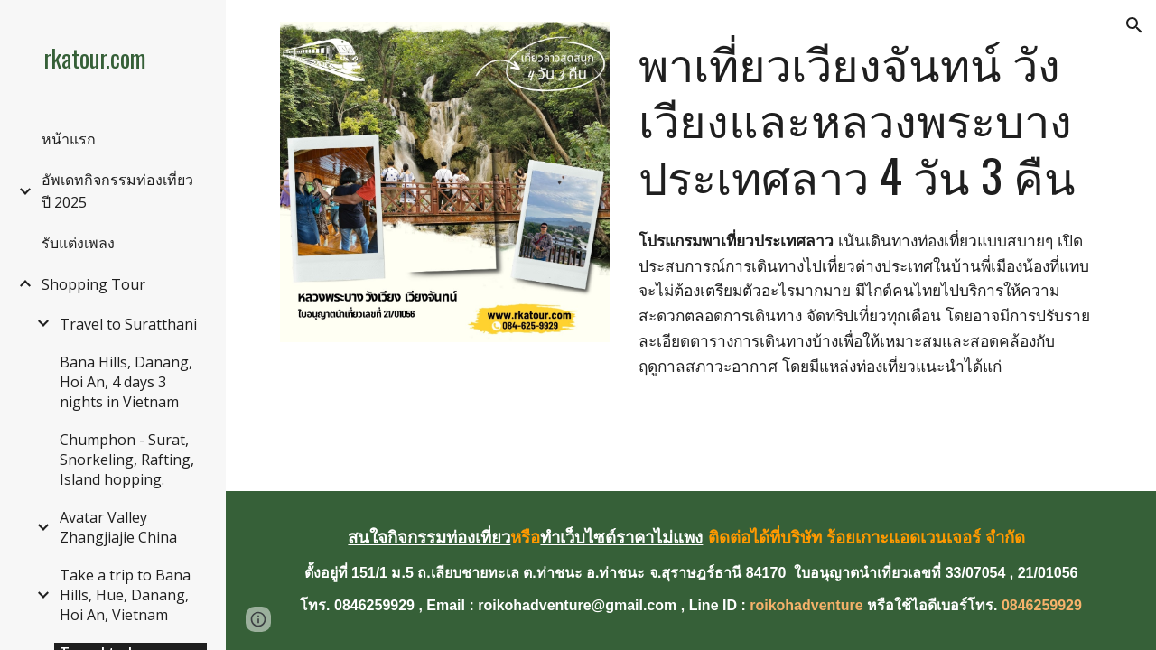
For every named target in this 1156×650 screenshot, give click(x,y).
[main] (866, 119)
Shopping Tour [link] (93, 284)
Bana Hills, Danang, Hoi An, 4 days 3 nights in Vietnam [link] (126, 382)
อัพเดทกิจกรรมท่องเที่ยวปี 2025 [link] (117, 191)
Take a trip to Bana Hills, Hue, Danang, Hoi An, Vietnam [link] (125, 595)
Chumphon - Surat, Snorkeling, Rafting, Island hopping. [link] (127, 459)
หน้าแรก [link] (69, 139)
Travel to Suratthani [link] (128, 324)
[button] (1134, 25)
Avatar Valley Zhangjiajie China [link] (118, 527)
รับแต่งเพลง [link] (78, 243)
